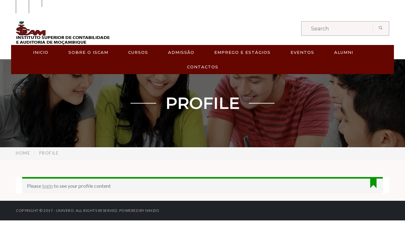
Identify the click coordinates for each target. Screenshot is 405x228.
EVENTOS (302, 52)
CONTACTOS (202, 66)
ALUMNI (343, 52)
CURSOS (138, 52)
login (47, 186)
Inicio (40, 52)
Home (23, 152)
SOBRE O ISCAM (88, 52)
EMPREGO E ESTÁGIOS (242, 52)
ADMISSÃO (181, 52)
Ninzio (152, 210)
